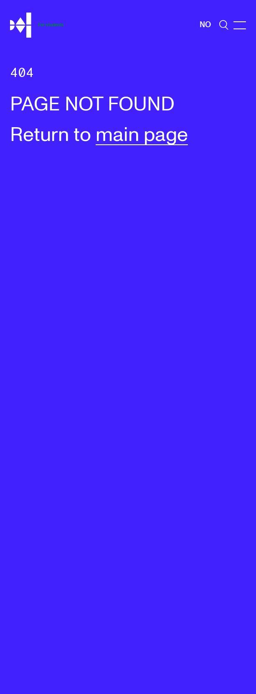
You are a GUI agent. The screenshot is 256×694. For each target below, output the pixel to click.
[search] (223, 25)
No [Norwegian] (205, 25)
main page (142, 135)
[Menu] (239, 25)
